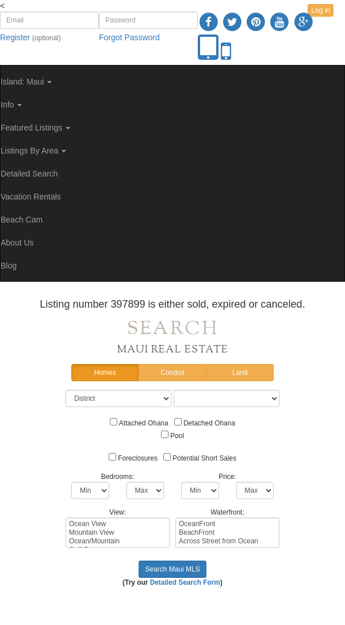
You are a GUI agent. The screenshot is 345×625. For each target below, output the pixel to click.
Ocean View (117, 524)
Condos (172, 373)
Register (15, 37)
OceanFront (227, 524)
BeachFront (227, 532)
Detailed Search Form (185, 582)
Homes (105, 373)
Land (240, 373)
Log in (320, 10)
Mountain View (117, 532)
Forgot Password (129, 37)
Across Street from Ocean (227, 541)
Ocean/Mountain (117, 541)
